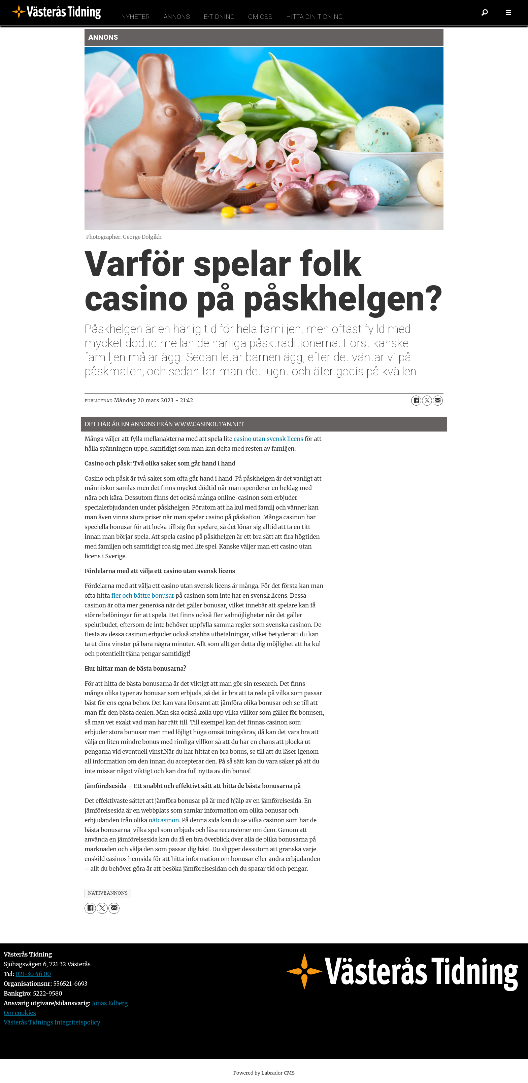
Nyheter (135, 17)
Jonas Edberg (110, 1003)
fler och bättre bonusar (142, 595)
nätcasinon (163, 820)
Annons (177, 17)
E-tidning (219, 17)
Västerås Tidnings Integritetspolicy (52, 1022)
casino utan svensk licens (268, 439)
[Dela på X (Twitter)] (427, 401)
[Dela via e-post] (438, 401)
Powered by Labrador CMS (264, 1073)
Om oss (260, 17)
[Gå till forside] (58, 13)
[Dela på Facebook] (416, 401)
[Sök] (485, 13)
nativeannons (108, 893)
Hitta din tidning (314, 17)
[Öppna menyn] (508, 13)
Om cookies (20, 1013)
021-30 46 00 (33, 974)
